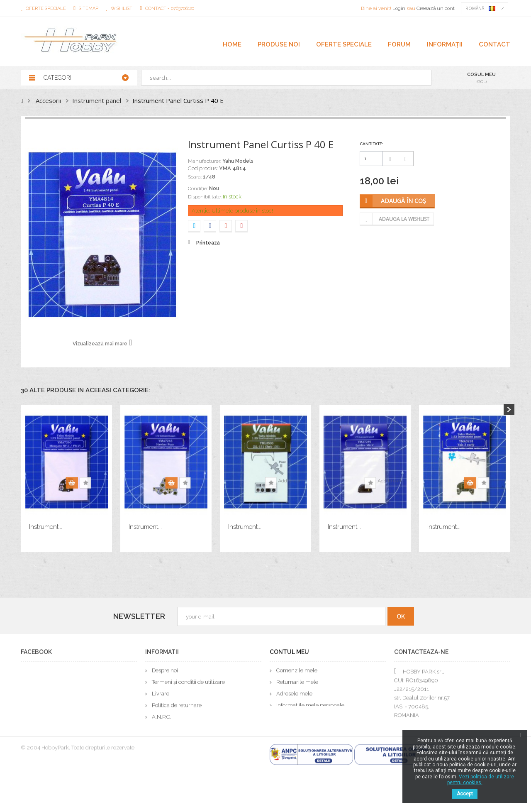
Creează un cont (436, 8)
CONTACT (494, 44)
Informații (445, 44)
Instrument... (45, 527)
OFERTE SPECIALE (344, 44)
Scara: (195, 177)
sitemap (88, 8)
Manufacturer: (204, 161)
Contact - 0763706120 (169, 8)
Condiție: (198, 188)
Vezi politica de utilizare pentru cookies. (480, 779)
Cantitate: (371, 144)
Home (232, 44)
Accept (465, 794)
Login (399, 8)
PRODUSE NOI (279, 44)
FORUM (399, 44)
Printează (208, 243)
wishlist (121, 8)
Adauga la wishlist (404, 219)
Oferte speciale (46, 8)
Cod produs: (203, 168)
